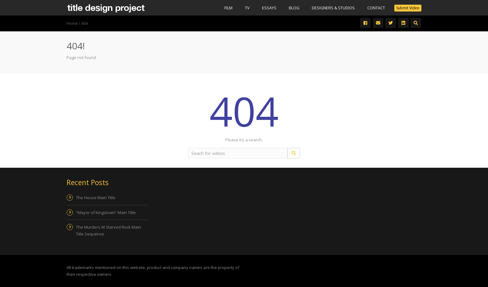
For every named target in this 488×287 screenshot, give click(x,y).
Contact (376, 8)
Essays (269, 8)
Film (228, 8)
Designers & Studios (333, 8)
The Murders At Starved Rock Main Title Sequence (108, 230)
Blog (294, 8)
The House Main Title (95, 197)
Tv (247, 8)
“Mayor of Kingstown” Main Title (106, 212)
